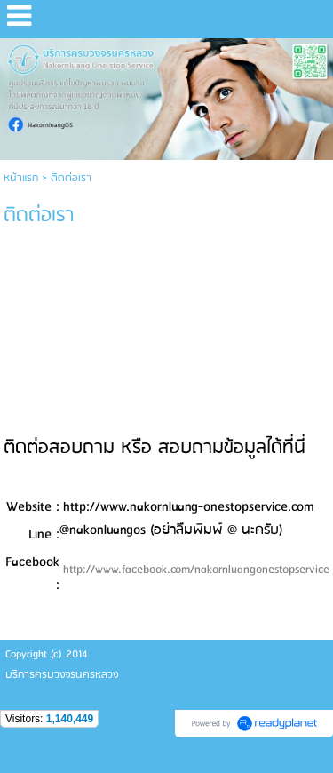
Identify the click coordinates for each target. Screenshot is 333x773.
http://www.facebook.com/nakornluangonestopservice (196, 570)
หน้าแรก (21, 178)
